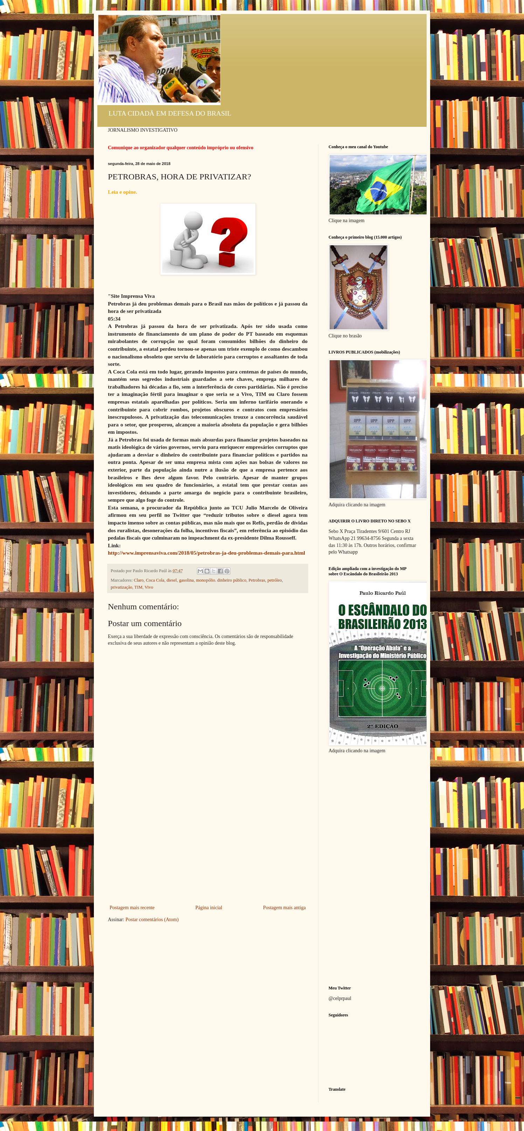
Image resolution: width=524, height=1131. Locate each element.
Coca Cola (155, 580)
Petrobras (257, 580)
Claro (139, 580)
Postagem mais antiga (284, 907)
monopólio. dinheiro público (221, 580)
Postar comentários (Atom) (152, 919)
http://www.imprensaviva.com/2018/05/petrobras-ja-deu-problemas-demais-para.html (206, 553)
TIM (139, 587)
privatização (121, 587)
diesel (171, 580)
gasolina (186, 580)
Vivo (149, 587)
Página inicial (208, 907)
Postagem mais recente (132, 907)
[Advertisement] (207, 850)
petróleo (274, 580)
